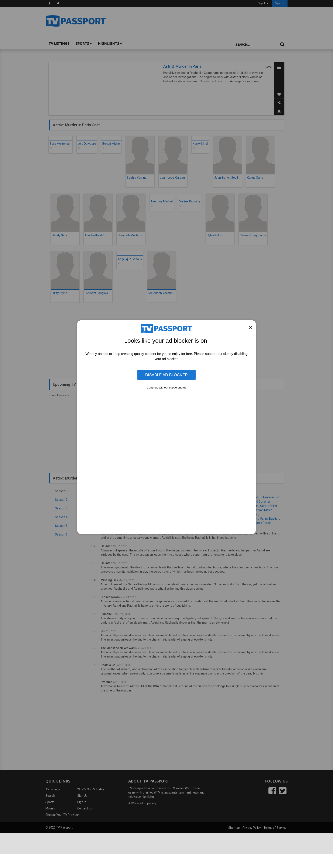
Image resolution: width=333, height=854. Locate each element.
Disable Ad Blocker (166, 375)
